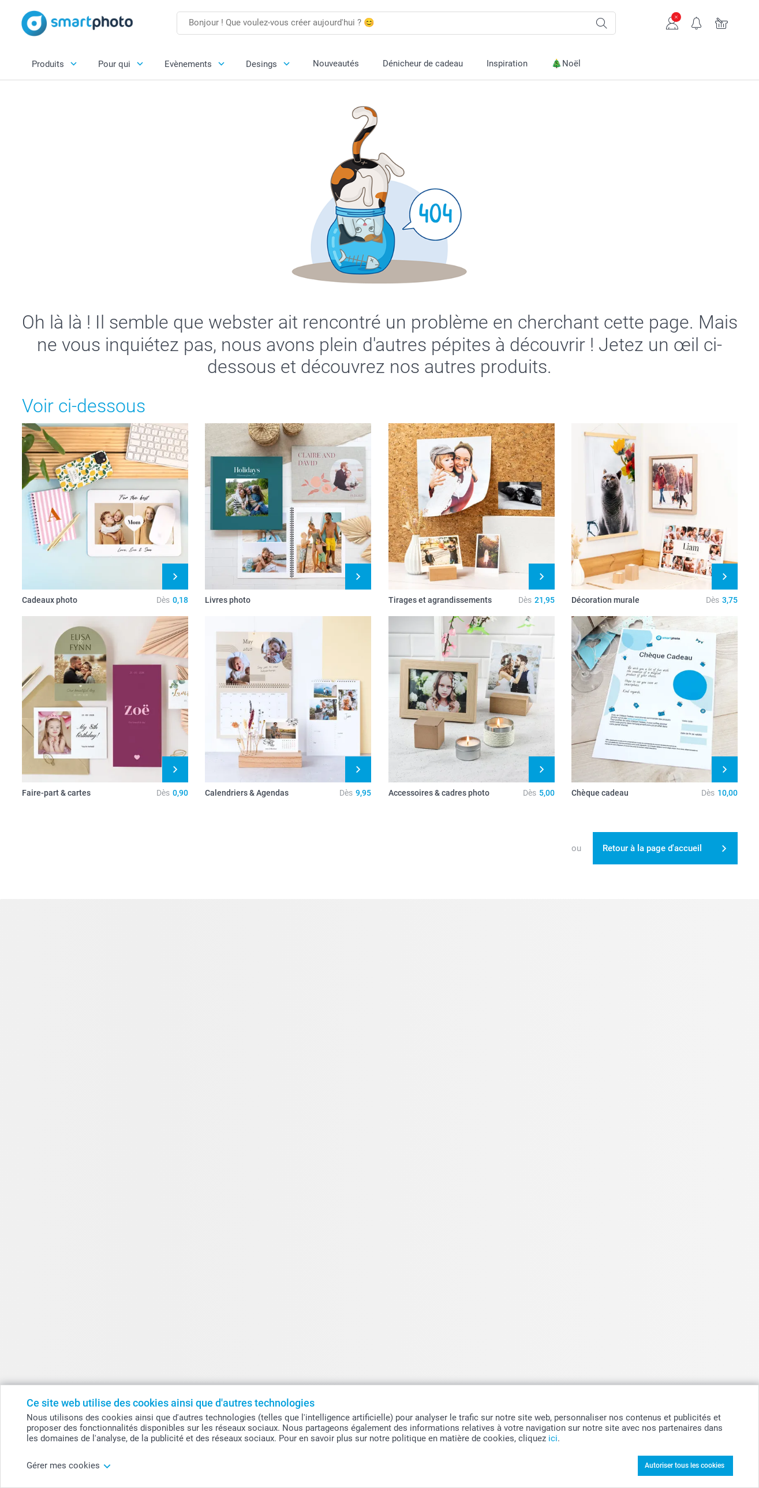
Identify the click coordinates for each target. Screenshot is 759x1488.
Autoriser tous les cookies (684, 1465)
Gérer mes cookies (69, 1465)
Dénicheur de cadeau (423, 63)
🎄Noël (566, 63)
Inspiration (507, 63)
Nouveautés (336, 63)
